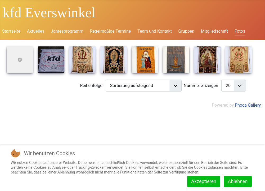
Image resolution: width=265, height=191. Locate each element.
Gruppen (186, 31)
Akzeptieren (203, 181)
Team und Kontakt (154, 31)
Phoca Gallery (248, 105)
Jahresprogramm (67, 31)
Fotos (240, 31)
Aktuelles (35, 31)
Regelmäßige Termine (110, 31)
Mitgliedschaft (214, 31)
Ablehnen (238, 181)
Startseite (11, 31)
